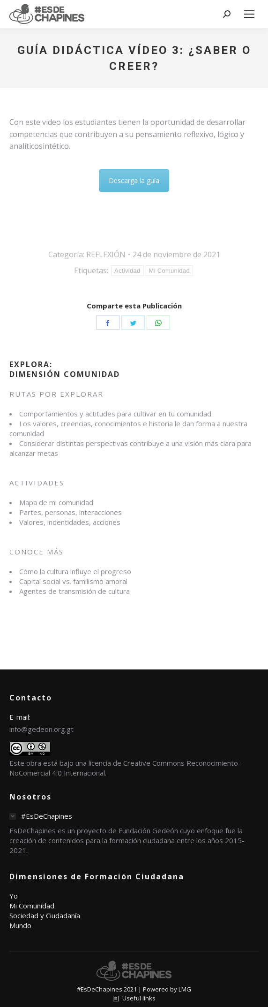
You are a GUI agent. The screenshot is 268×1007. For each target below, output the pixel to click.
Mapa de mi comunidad (56, 502)
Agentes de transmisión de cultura (74, 591)
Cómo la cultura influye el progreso (75, 571)
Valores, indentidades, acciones (69, 522)
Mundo (20, 925)
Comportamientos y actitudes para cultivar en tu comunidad (115, 413)
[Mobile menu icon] (249, 14)
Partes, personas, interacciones (70, 512)
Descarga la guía (134, 180)
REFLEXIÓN (106, 254)
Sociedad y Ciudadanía (44, 915)
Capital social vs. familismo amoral (73, 581)
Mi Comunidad (169, 270)
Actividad (127, 270)
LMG (185, 989)
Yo (13, 895)
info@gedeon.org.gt (41, 729)
